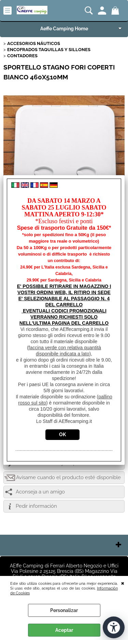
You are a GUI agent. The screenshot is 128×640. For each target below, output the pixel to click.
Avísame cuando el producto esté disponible (68, 477)
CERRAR (123, 582)
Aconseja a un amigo (40, 492)
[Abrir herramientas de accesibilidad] (114, 627)
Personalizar (64, 610)
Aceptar (64, 630)
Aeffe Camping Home (64, 28)
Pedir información (36, 506)
